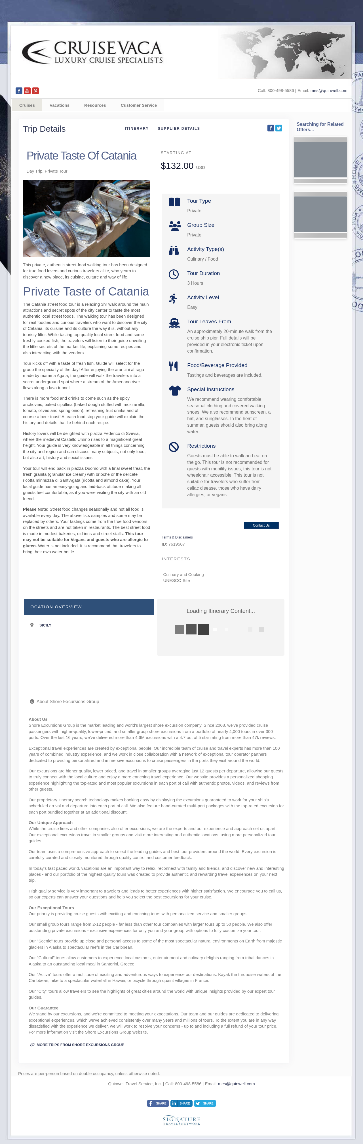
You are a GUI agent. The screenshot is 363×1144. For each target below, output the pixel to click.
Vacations (59, 105)
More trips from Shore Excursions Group (77, 1045)
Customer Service (139, 105)
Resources (95, 105)
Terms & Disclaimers (177, 537)
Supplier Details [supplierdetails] (179, 128)
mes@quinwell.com (329, 90)
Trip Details (44, 128)
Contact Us (261, 525)
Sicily (45, 625)
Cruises (27, 105)
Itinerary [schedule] (137, 128)
